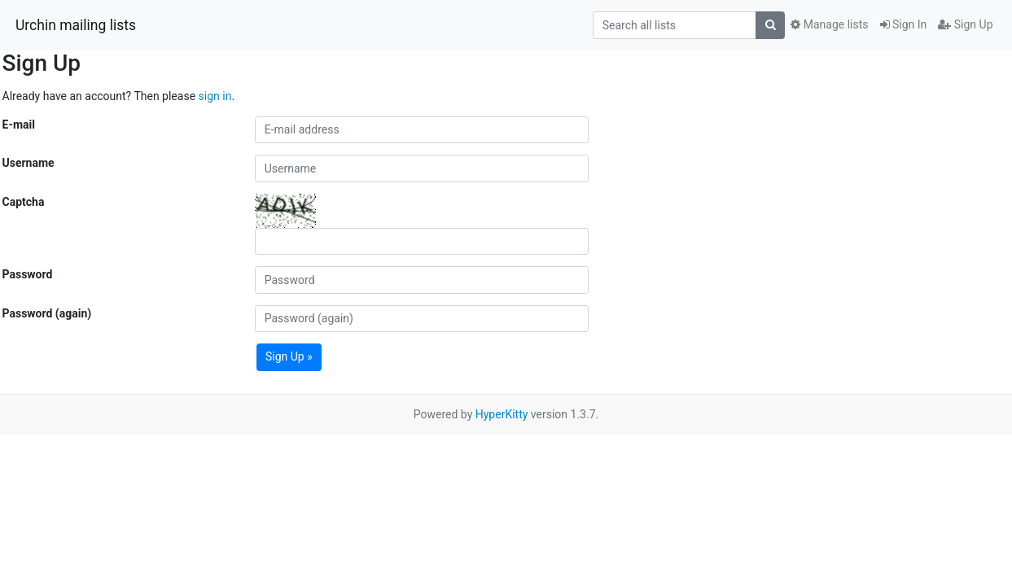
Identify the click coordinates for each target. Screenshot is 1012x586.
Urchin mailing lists (75, 25)
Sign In (903, 24)
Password (27, 274)
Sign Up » (289, 356)
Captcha (23, 201)
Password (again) (47, 313)
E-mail (18, 124)
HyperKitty (501, 414)
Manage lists (829, 24)
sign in (215, 96)
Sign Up (965, 24)
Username (28, 162)
